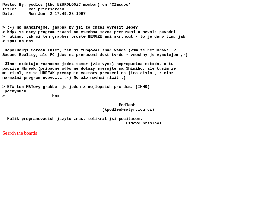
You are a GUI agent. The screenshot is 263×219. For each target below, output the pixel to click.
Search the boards (19, 157)
